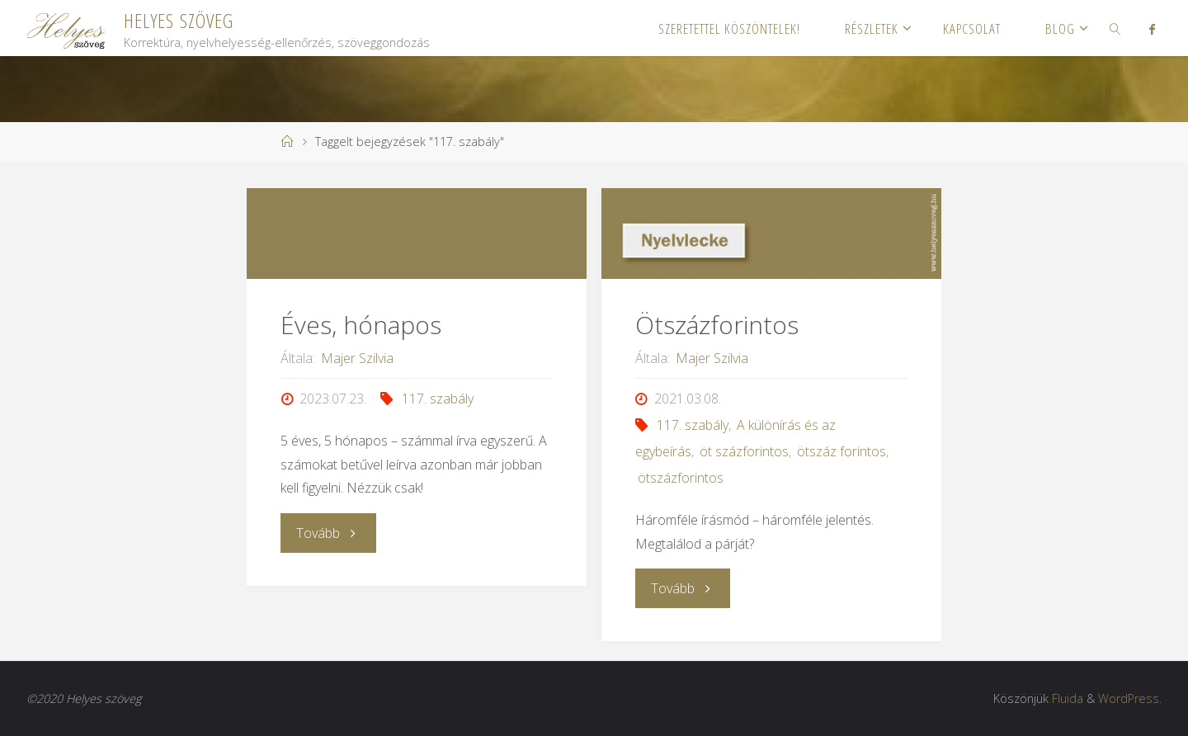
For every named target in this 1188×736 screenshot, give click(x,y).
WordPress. (1130, 698)
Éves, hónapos (360, 325)
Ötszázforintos (717, 325)
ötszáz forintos (841, 451)
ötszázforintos (681, 478)
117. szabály (438, 398)
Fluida (1067, 698)
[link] (1115, 28)
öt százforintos (744, 451)
